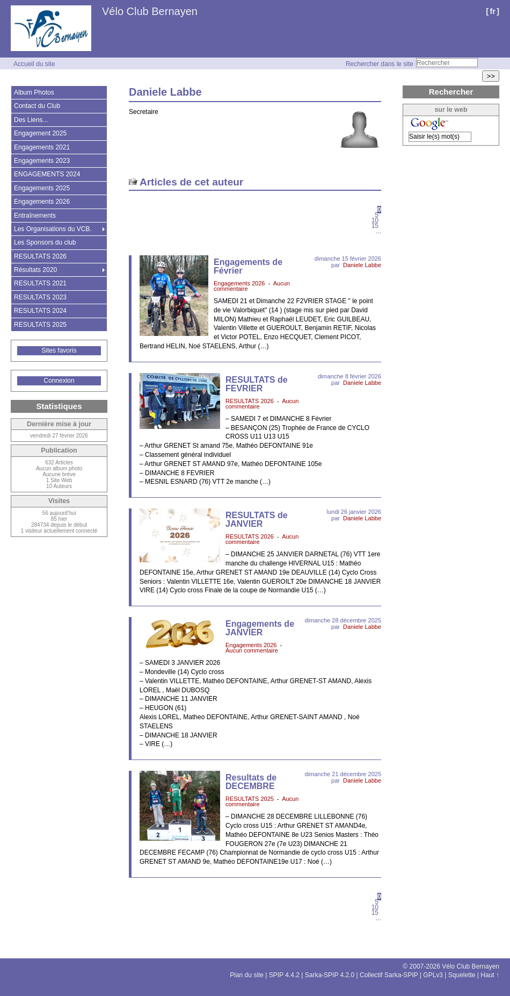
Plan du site (247, 975)
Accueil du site (34, 64)
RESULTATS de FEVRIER (256, 384)
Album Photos (34, 92)
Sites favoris (58, 350)
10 (374, 220)
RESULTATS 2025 (249, 799)
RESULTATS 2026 (249, 401)
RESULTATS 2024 (40, 310)
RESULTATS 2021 (40, 283)
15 (374, 226)
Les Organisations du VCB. (53, 229)
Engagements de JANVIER (259, 628)
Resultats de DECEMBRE (250, 782)
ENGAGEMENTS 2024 (47, 174)
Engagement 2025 (40, 133)
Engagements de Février (248, 266)
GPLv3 (433, 975)
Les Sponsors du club (45, 242)
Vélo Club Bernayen (150, 11)
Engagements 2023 (42, 160)
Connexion (58, 380)
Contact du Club (37, 106)
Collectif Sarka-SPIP (389, 975)
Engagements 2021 (42, 147)
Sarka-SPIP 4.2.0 (330, 975)
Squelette (462, 975)
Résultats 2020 (35, 270)
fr (493, 11)
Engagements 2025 (42, 188)
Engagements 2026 (239, 283)
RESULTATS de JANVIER (256, 519)
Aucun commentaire (251, 650)
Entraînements (35, 215)
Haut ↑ (489, 975)
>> (490, 76)
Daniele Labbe (362, 265)
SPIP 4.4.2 (284, 975)
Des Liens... (31, 120)
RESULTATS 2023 (40, 297)
